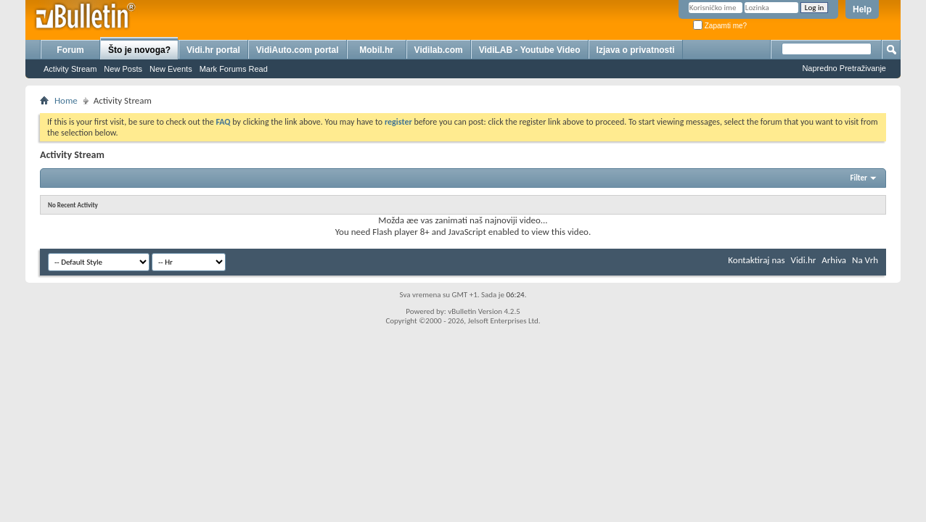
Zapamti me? (720, 26)
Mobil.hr (376, 50)
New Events (170, 69)
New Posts (123, 69)
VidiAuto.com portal (297, 50)
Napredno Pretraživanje (844, 68)
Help (862, 9)
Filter (858, 178)
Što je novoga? (139, 50)
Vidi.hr (803, 259)
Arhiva (833, 259)
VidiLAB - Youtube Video (530, 50)
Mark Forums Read (234, 69)
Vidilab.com (438, 50)
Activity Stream (70, 69)
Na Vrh (865, 259)
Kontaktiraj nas (756, 259)
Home (66, 100)
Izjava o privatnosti (636, 50)
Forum (70, 50)
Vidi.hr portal (213, 50)
